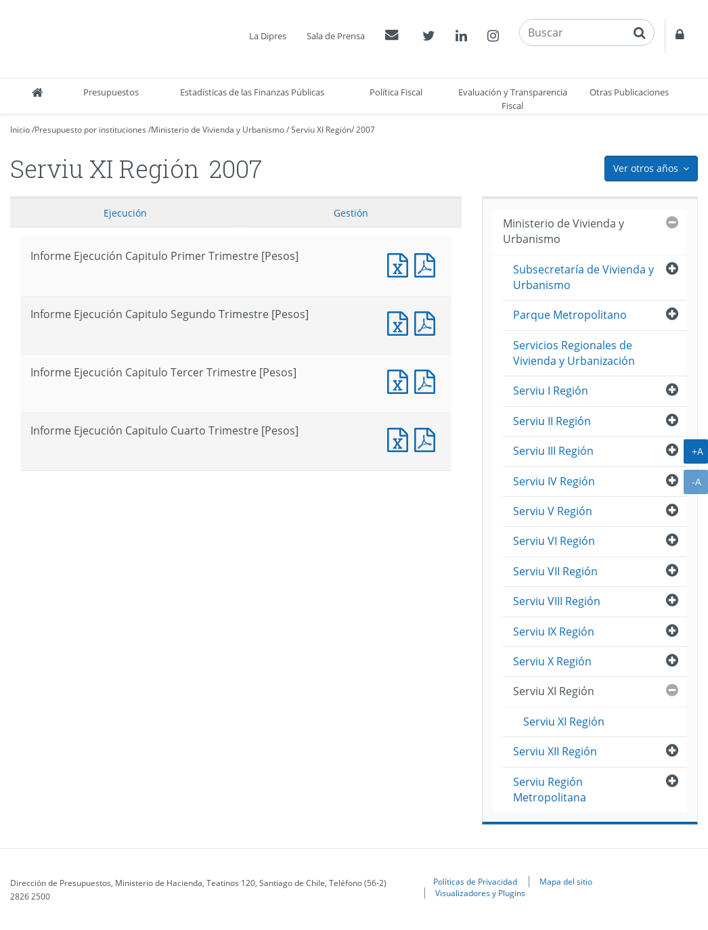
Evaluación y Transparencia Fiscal (512, 99)
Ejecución (125, 212)
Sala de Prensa (336, 36)
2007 (365, 129)
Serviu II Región (552, 421)
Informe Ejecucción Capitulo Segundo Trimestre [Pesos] (427, 322)
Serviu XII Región (555, 751)
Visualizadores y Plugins (480, 892)
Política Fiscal (396, 92)
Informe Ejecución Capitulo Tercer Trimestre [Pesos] (400, 380)
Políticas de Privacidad (475, 881)
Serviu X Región (552, 661)
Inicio (20, 129)
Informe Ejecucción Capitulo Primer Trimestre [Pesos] (427, 263)
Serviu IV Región (554, 481)
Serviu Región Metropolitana (549, 789)
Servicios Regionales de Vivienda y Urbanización (574, 353)
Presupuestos (111, 92)
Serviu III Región (553, 450)
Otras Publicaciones (629, 92)
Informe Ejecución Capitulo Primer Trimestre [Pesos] (400, 263)
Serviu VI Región (554, 540)
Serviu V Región (552, 511)
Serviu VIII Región (556, 601)
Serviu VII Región (555, 571)
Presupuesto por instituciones (90, 129)
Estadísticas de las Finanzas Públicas (252, 92)
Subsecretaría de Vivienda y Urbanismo (583, 277)
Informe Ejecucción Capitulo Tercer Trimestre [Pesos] (427, 380)
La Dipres (267, 36)
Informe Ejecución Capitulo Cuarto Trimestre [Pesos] (400, 438)
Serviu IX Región (553, 631)
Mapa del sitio (565, 881)
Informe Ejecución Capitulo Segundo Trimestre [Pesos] (400, 322)
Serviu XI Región (321, 129)
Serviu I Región (550, 390)
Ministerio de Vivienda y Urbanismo (217, 129)
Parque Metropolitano (570, 314)
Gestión (351, 212)
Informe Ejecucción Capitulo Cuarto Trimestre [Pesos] (427, 438)
